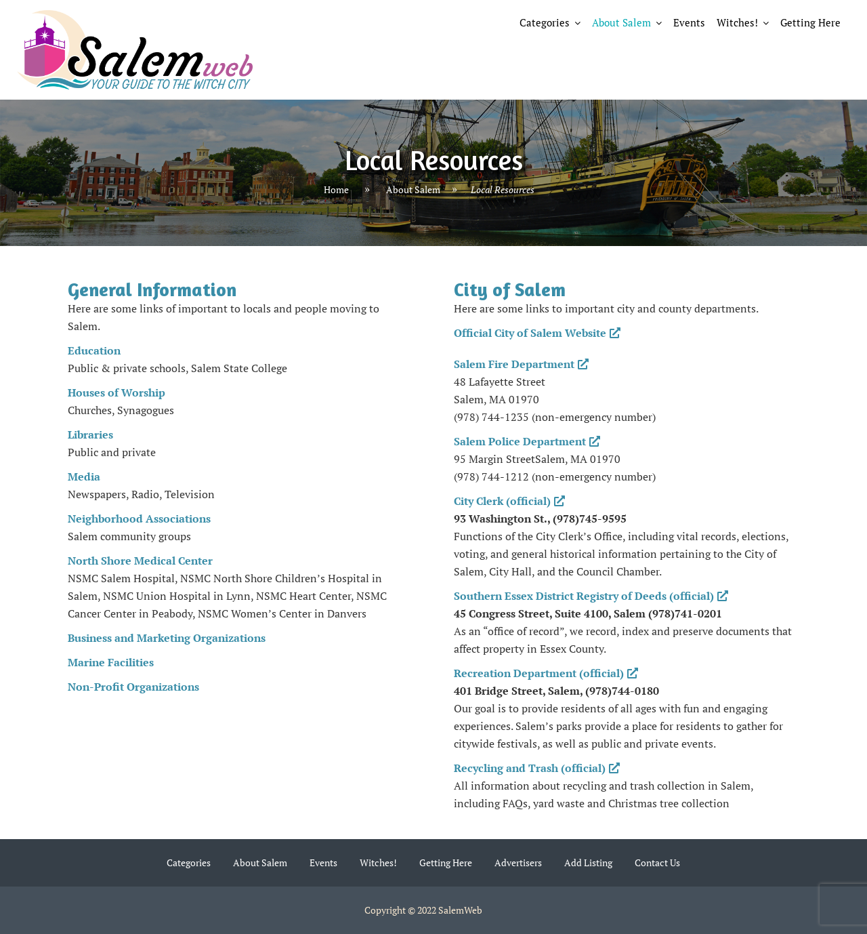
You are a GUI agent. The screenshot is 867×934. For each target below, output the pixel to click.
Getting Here (810, 22)
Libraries (90, 434)
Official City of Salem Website (537, 332)
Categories (545, 22)
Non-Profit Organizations (133, 686)
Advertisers (518, 862)
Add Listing (588, 862)
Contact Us (657, 862)
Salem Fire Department (521, 364)
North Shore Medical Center (140, 560)
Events (689, 22)
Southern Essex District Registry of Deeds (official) (591, 595)
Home (336, 189)
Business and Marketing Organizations (167, 637)
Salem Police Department (527, 441)
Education (94, 350)
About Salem (621, 22)
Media (84, 476)
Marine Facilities (111, 662)
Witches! (737, 22)
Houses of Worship (116, 392)
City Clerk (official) (509, 500)
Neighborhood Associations (139, 518)
